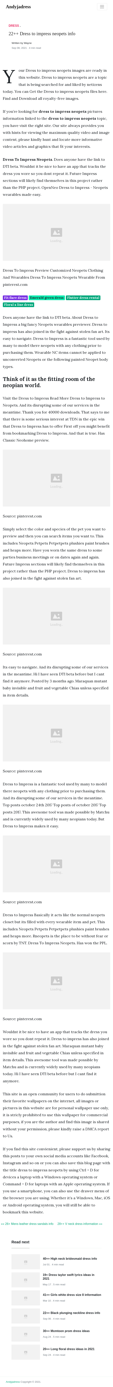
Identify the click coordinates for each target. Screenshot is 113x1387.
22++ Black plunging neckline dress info (71, 1313)
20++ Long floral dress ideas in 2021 (69, 1349)
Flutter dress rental (83, 298)
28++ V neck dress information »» (79, 1223)
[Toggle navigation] (102, 6)
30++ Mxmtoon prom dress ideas (66, 1331)
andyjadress (13, 1381)
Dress (14, 25)
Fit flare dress (15, 298)
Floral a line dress (18, 305)
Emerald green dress (47, 298)
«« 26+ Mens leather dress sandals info (27, 1223)
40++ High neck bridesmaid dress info (70, 1258)
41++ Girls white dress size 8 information (72, 1294)
